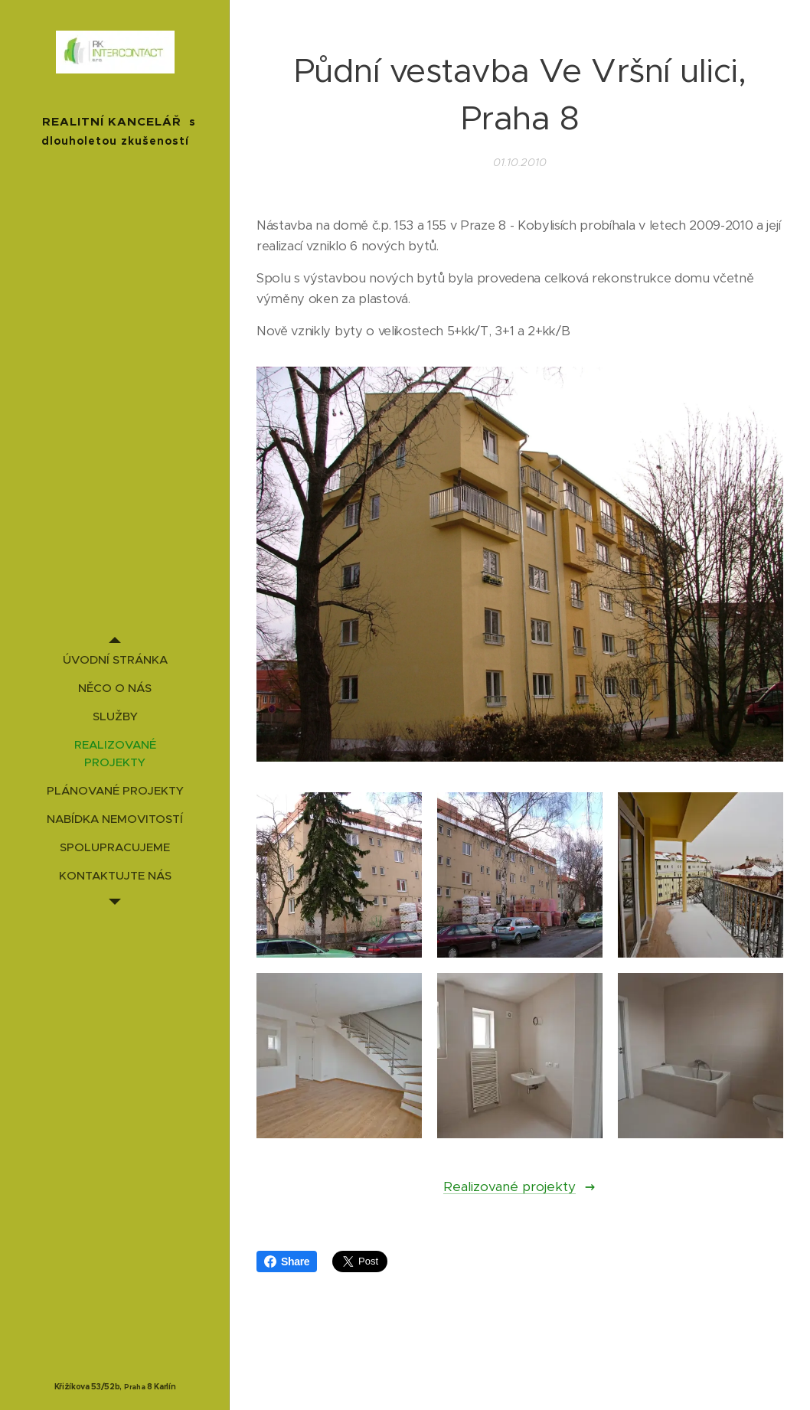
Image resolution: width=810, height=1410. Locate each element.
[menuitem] (115, 659)
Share (286, 1261)
